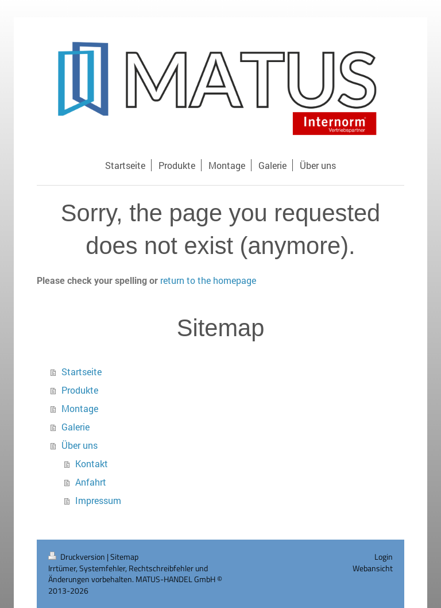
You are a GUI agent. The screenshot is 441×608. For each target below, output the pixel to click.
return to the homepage (208, 280)
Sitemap (124, 557)
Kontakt (91, 463)
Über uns (79, 445)
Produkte (79, 390)
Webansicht (373, 568)
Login (383, 557)
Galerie (75, 427)
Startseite (81, 371)
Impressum (98, 500)
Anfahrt (90, 482)
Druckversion (77, 557)
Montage (79, 408)
